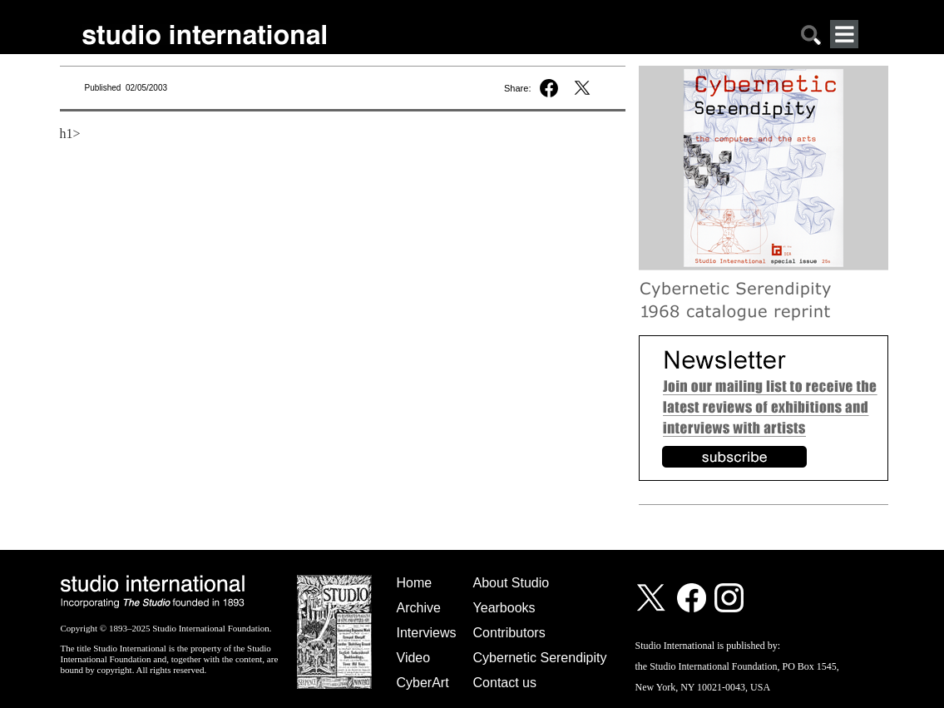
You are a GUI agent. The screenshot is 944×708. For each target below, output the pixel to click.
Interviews (427, 633)
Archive (419, 608)
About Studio (511, 583)
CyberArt (423, 683)
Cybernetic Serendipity (540, 658)
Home (414, 583)
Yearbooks (504, 608)
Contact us (504, 683)
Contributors (509, 633)
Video (414, 658)
